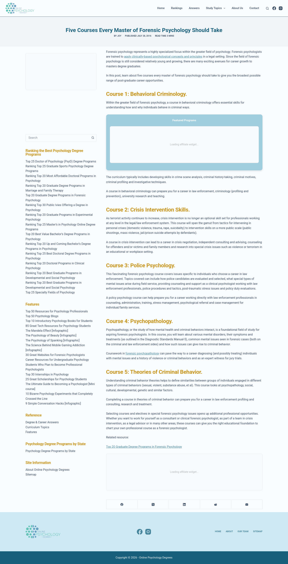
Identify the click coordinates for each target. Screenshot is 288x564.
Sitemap (31, 474)
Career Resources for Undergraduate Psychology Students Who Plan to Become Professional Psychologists (57, 364)
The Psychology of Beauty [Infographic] (51, 335)
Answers (194, 8)
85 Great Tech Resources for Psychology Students (58, 326)
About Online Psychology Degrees (48, 469)
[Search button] (93, 137)
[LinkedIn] (184, 504)
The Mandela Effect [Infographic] (47, 330)
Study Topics (216, 8)
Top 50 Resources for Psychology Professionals (57, 311)
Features (31, 432)
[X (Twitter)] (153, 504)
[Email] (246, 504)
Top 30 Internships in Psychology (47, 374)
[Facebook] (274, 8)
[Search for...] (57, 137)
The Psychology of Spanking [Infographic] (53, 340)
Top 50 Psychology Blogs (42, 316)
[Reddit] (215, 504)
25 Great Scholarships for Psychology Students (56, 379)
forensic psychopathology (142, 353)
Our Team (242, 531)
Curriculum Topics (37, 427)
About (229, 531)
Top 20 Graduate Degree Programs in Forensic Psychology (144, 446)
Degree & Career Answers (42, 422)
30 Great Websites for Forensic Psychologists (55, 355)
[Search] (267, 8)
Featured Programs (184, 120)
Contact (254, 8)
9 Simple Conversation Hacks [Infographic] (53, 403)
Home (161, 8)
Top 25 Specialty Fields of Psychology (50, 292)
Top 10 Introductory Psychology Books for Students (59, 321)
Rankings (176, 8)
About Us (237, 8)
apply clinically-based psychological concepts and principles (163, 56)
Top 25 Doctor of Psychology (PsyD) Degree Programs (61, 161)
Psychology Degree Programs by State (50, 451)
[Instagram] (280, 8)
